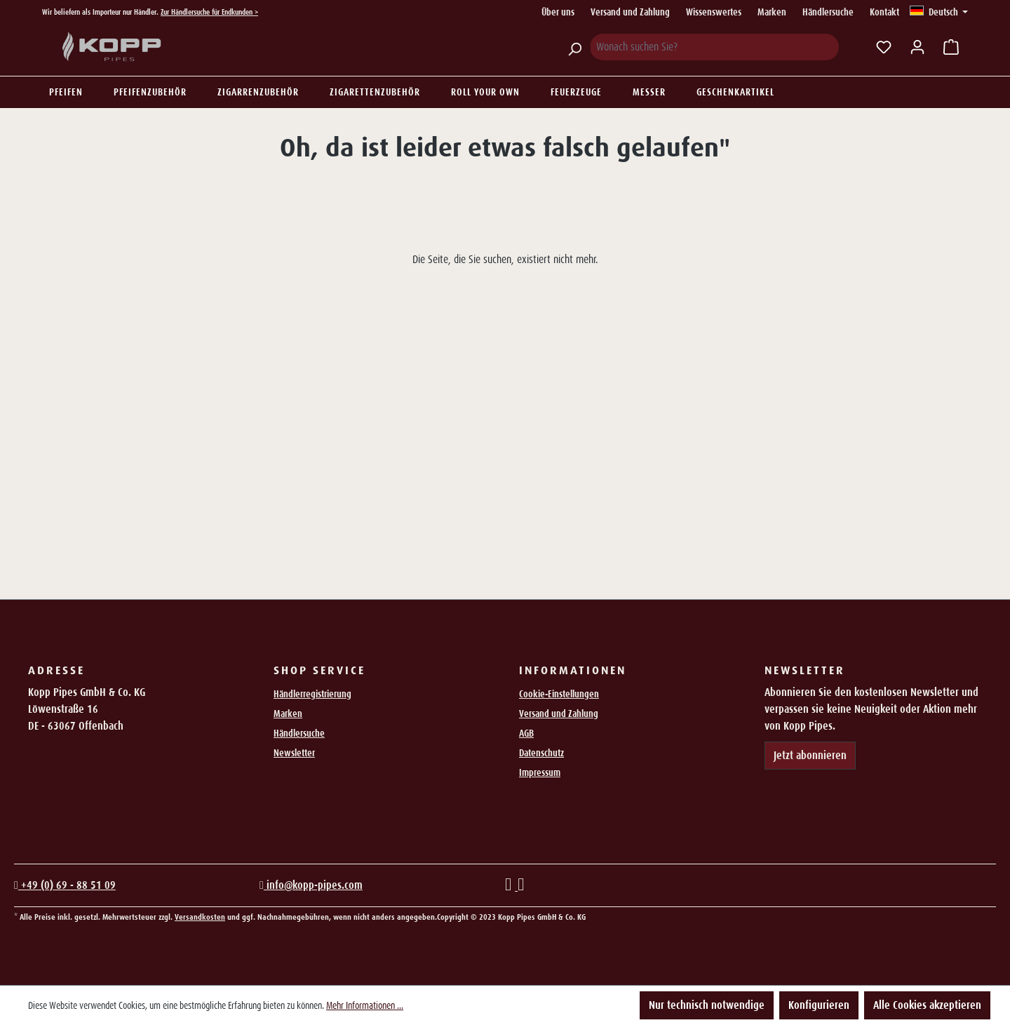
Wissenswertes (713, 12)
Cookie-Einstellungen (559, 693)
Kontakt (884, 12)
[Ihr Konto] (917, 47)
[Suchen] (574, 47)
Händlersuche (828, 12)
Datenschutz (541, 752)
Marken (772, 12)
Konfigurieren (818, 1005)
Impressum (539, 772)
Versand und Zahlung (630, 12)
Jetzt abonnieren (810, 755)
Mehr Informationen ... (364, 1005)
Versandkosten (200, 917)
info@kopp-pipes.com (311, 885)
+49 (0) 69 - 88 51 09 (65, 885)
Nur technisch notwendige (707, 1005)
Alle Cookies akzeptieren (927, 1005)
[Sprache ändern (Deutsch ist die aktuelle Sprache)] (939, 12)
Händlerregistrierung (312, 693)
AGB (526, 733)
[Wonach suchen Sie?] (714, 47)
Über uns (557, 12)
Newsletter (294, 752)
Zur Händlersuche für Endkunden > (209, 12)
